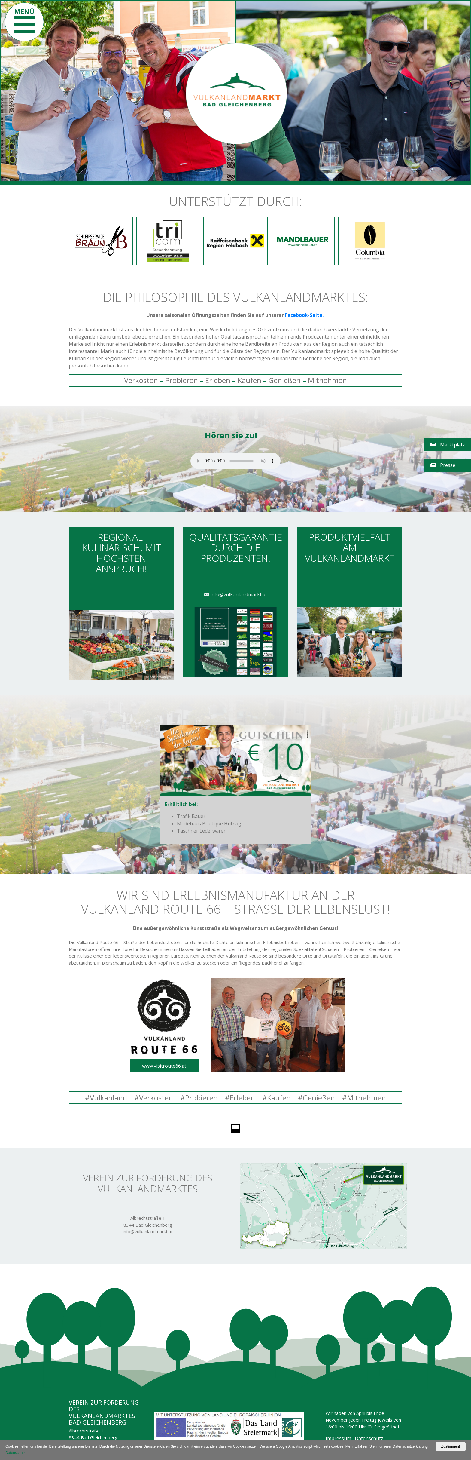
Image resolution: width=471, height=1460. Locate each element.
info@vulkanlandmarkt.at (235, 594)
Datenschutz (369, 1438)
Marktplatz (447, 444)
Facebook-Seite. (305, 315)
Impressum (338, 1438)
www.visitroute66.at (164, 1066)
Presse (442, 465)
